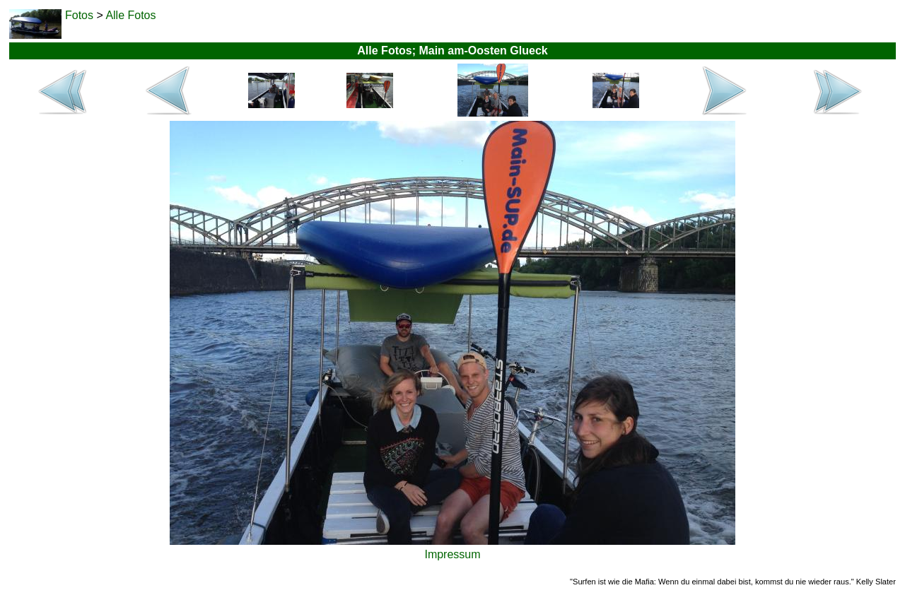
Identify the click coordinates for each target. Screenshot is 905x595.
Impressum (452, 554)
